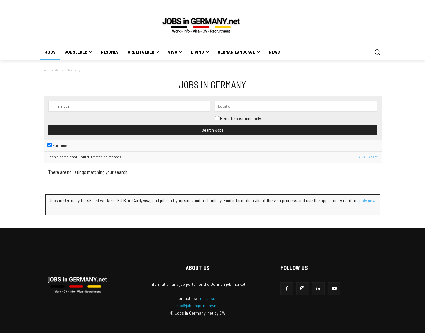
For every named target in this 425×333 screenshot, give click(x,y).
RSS (361, 157)
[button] (377, 52)
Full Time (57, 145)
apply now (366, 200)
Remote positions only (240, 118)
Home (45, 70)
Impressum (208, 298)
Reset (373, 157)
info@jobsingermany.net (197, 305)
